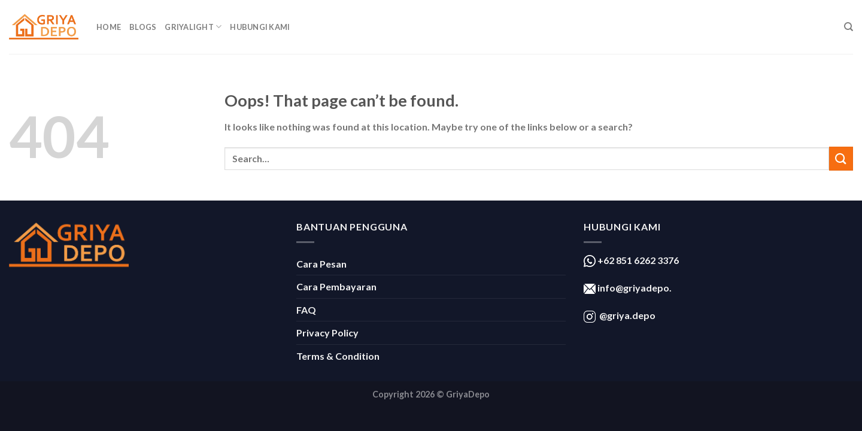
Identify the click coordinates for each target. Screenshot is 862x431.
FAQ (306, 309)
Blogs (142, 27)
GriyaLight (193, 26)
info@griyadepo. (634, 287)
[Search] (848, 27)
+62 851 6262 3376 (637, 260)
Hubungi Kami (260, 27)
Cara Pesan (321, 263)
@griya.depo (627, 315)
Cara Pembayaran (336, 286)
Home (108, 27)
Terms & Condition (338, 356)
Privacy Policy (327, 332)
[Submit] (841, 158)
